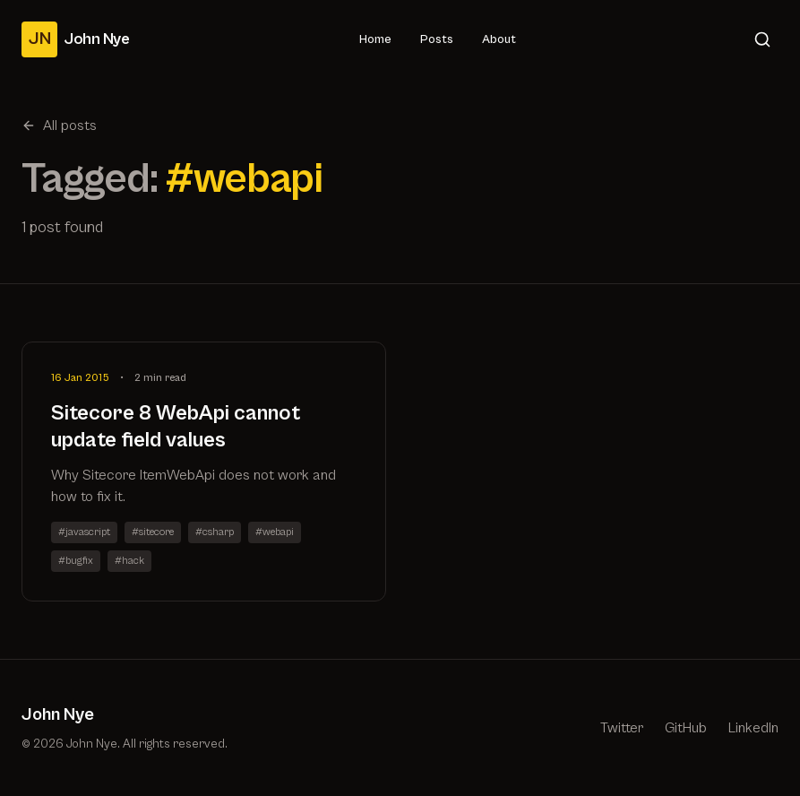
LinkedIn (753, 728)
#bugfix (75, 561)
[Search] (762, 39)
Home (375, 39)
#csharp (214, 532)
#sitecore (153, 532)
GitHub (686, 728)
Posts (436, 39)
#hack (129, 561)
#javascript (84, 532)
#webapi (274, 532)
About (499, 39)
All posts (59, 125)
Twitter (621, 728)
